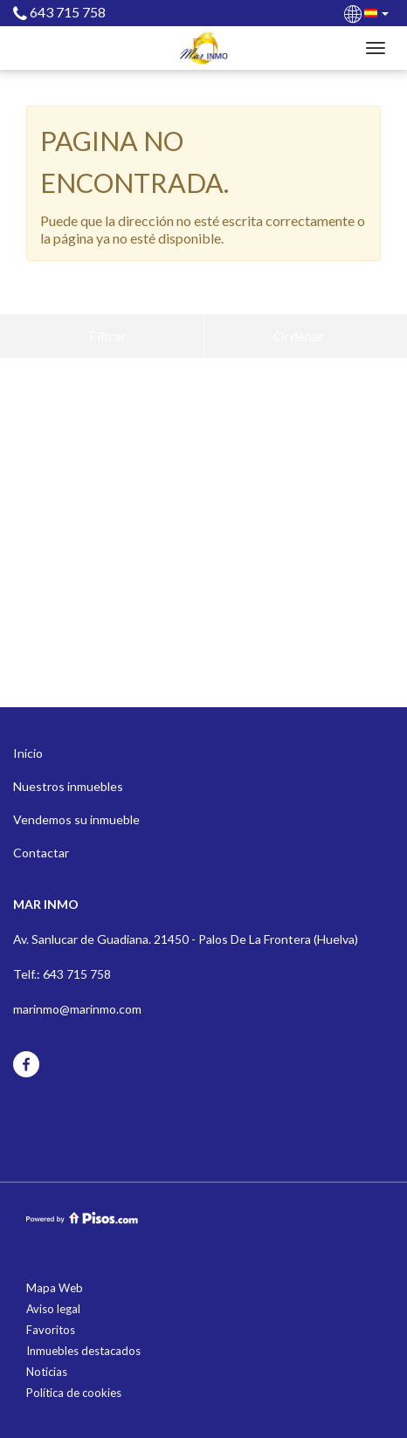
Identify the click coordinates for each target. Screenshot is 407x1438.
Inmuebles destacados (83, 1351)
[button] (367, 12)
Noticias (46, 1372)
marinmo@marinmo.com (77, 1008)
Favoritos (50, 1330)
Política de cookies (73, 1393)
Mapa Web (54, 1288)
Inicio (28, 753)
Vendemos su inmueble (76, 819)
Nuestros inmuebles (68, 786)
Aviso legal (53, 1309)
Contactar (41, 852)
